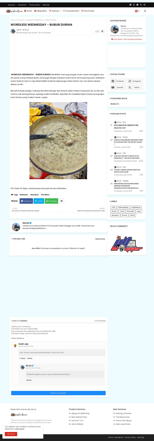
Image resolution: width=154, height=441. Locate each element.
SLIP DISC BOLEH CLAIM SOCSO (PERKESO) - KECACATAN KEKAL (127, 157)
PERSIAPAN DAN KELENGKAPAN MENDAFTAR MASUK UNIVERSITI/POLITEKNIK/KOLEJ (126, 186)
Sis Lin (26, 222)
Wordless (20, 20)
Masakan (34, 195)
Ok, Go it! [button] (11, 434)
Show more (100, 239)
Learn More (19, 429)
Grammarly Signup (124, 420)
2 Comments (100, 321)
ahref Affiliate (77, 424)
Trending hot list (122, 417)
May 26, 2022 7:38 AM (33, 368)
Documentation (71, 11)
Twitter (40, 201)
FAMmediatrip (123, 207)
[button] (145, 11)
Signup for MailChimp (81, 413)
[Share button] (61, 201)
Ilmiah (114, 211)
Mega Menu (40, 11)
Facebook (28, 201)
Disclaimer (22, 5)
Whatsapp (53, 201)
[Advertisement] (58, 54)
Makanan (24, 195)
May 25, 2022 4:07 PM (26, 346)
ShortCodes (88, 11)
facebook (120, 81)
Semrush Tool (77, 420)
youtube (120, 87)
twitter (136, 87)
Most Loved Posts (123, 424)
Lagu (139, 211)
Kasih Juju (23, 344)
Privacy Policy (34, 5)
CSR (113, 207)
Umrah (124, 215)
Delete (29, 358)
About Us (12, 5)
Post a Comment (58, 393)
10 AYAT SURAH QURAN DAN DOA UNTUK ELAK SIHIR (127, 171)
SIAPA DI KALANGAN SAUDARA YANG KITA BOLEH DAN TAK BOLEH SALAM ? (128, 142)
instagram (137, 81)
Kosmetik (130, 211)
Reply (23, 358)
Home (28, 11)
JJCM (122, 211)
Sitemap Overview (123, 413)
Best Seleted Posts (79, 417)
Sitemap (46, 5)
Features (54, 11)
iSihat (132, 215)
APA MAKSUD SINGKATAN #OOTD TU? (126, 126)
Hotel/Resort (136, 207)
